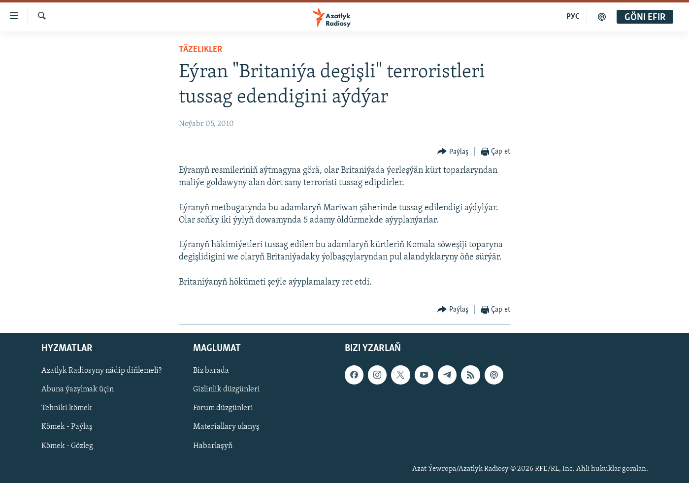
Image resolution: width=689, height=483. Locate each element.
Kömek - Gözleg (67, 446)
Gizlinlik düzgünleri (226, 389)
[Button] (452, 152)
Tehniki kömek (66, 408)
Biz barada (211, 371)
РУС (573, 17)
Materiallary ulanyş (226, 427)
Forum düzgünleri (223, 408)
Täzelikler (200, 49)
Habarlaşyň (212, 446)
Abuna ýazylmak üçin (77, 389)
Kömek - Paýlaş (67, 427)
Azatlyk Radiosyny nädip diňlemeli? (101, 371)
